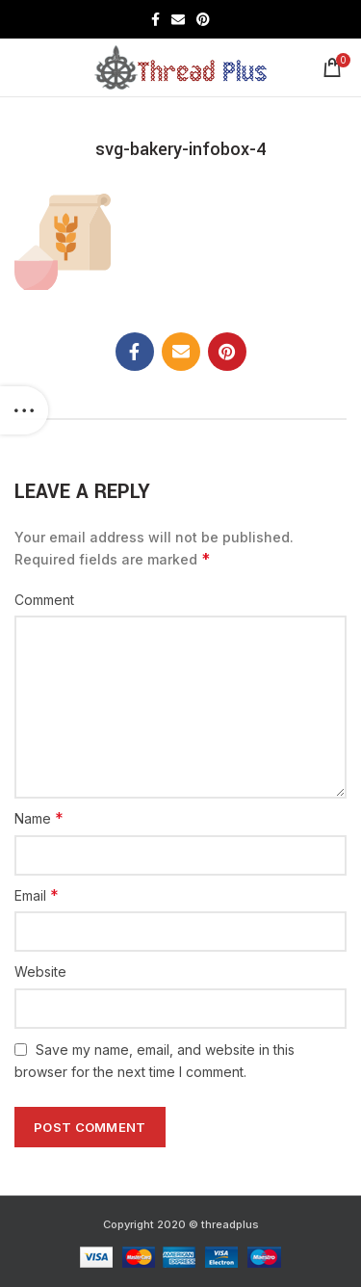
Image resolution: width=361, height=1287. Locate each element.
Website (40, 971)
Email (36, 895)
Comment (44, 599)
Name (39, 817)
